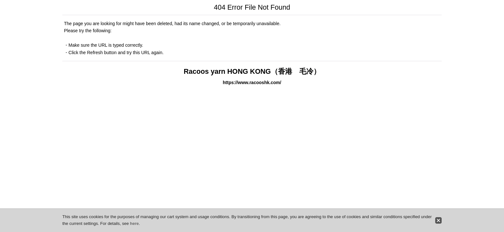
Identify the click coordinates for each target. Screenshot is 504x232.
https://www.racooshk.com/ (252, 82)
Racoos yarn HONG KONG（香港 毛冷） (252, 71)
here (134, 223)
